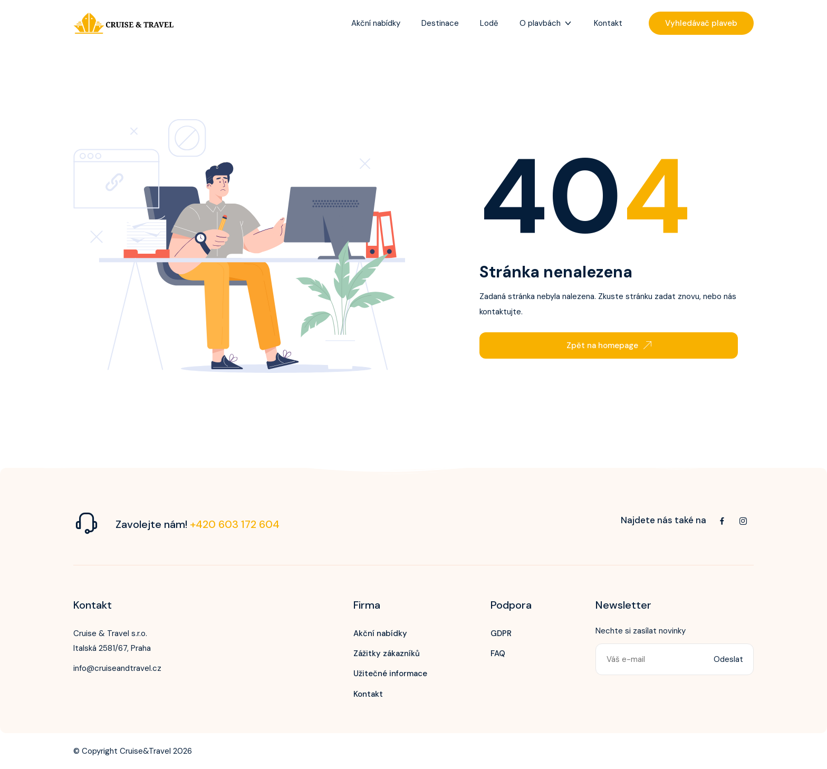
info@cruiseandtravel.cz (117, 668)
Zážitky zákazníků (386, 653)
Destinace (440, 23)
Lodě (489, 23)
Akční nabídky (375, 23)
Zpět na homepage (608, 345)
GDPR (501, 633)
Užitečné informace (390, 673)
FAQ (498, 653)
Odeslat (728, 659)
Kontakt (608, 23)
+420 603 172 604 (235, 524)
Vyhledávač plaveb (701, 23)
